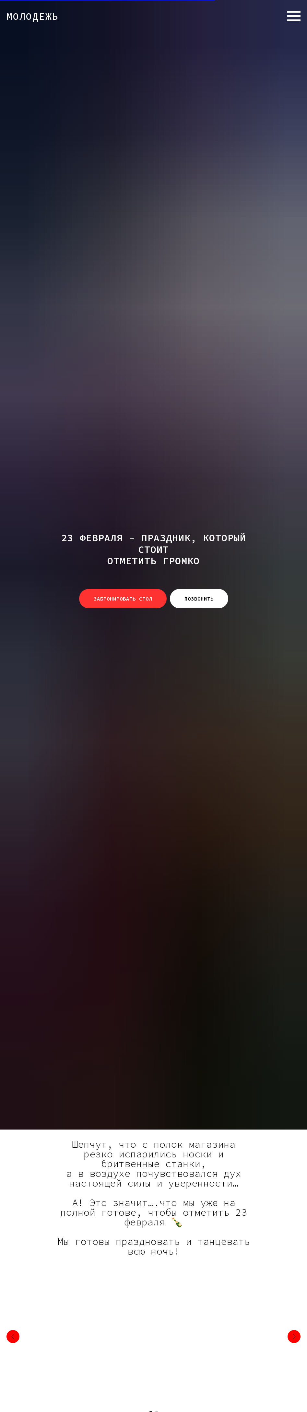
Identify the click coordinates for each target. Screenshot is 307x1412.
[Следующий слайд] (294, 1336)
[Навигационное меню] (294, 16)
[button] (123, 598)
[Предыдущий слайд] (12, 1336)
